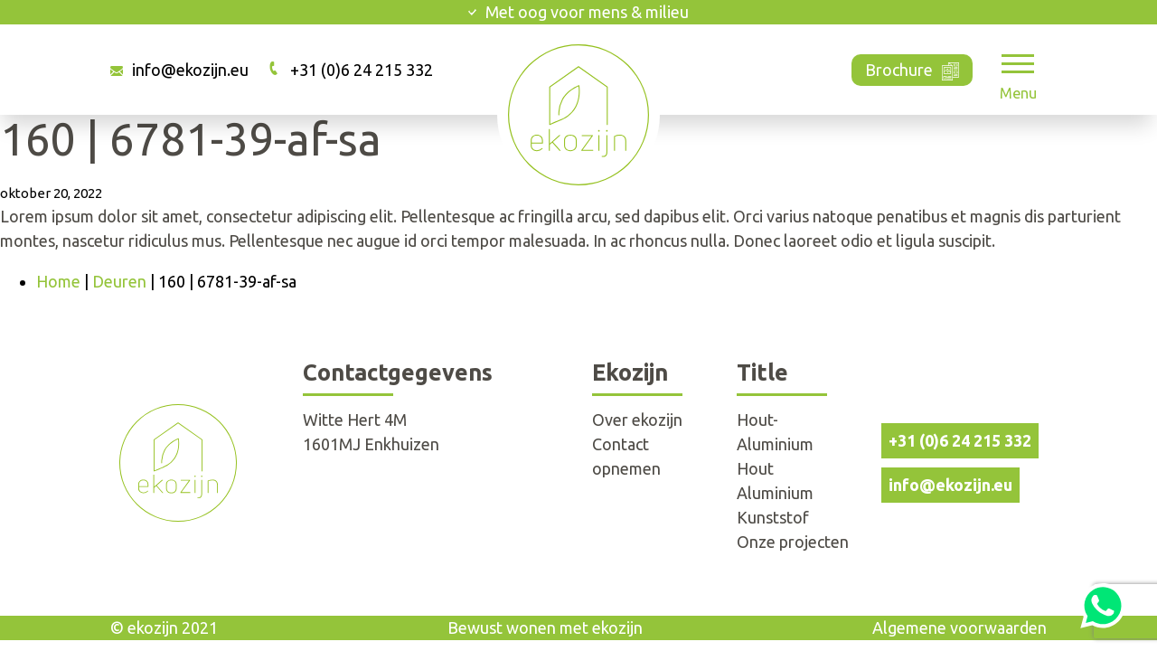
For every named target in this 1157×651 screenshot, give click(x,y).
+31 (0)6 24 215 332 (361, 70)
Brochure (912, 68)
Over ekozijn (637, 419)
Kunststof (773, 517)
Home (58, 281)
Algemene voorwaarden (959, 627)
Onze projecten (793, 542)
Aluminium (775, 493)
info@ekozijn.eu (190, 70)
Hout (755, 468)
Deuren (119, 281)
